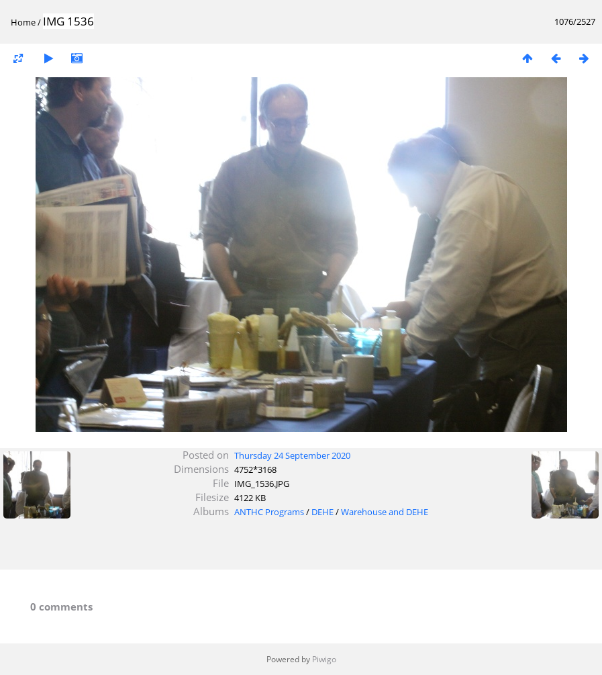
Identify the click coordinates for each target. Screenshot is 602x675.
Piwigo (324, 659)
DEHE (322, 512)
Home (23, 22)
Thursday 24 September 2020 (292, 455)
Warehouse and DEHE (384, 512)
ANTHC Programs (269, 512)
